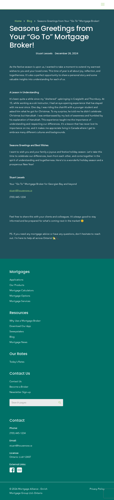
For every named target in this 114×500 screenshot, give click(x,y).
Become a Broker (19, 387)
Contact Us (16, 381)
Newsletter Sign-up (20, 392)
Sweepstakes (17, 331)
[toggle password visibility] (60, 403)
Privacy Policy (97, 489)
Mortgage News (18, 342)
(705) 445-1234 (18, 433)
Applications (16, 280)
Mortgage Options (20, 296)
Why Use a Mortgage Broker (25, 321)
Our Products (17, 285)
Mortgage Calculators (22, 290)
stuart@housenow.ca (21, 446)
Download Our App (20, 326)
